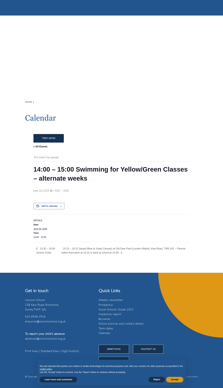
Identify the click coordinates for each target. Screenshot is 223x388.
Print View (31, 351)
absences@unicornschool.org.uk (45, 338)
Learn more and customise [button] (58, 379)
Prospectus (106, 305)
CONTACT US (148, 349)
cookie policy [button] (46, 369)
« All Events (40, 146)
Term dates (106, 328)
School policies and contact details (121, 323)
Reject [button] (156, 379)
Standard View (50, 351)
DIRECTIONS (114, 349)
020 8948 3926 (35, 316)
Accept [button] (174, 379)
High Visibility (70, 351)
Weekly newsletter (111, 300)
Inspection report (110, 314)
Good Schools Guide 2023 (116, 309)
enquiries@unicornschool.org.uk (45, 321)
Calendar (104, 333)
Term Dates (48, 138)
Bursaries (104, 319)
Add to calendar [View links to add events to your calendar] (49, 206)
